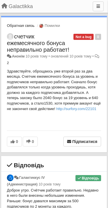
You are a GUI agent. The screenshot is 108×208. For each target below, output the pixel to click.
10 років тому (49, 184)
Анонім (18, 56)
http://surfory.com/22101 (76, 109)
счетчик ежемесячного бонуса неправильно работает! (38, 43)
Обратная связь (21, 25)
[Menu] (98, 6)
